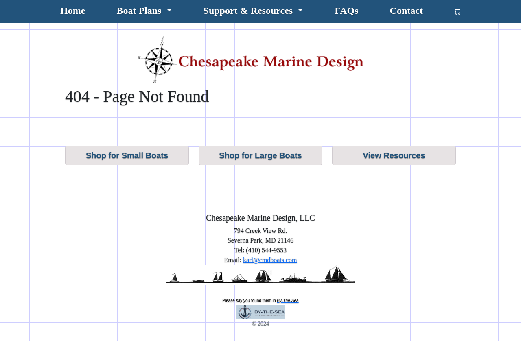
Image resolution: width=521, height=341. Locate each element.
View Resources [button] (394, 155)
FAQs (346, 10)
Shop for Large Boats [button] (260, 155)
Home (72, 10)
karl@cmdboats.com (270, 259)
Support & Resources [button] (250, 10)
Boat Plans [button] (140, 10)
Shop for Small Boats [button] (127, 155)
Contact (406, 10)
